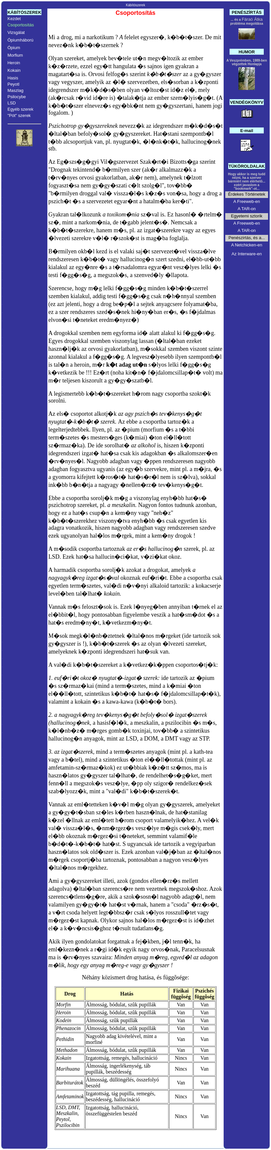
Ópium (14, 47)
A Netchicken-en (246, 244)
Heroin (14, 62)
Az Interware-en (247, 253)
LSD (12, 102)
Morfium (15, 55)
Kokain (14, 70)
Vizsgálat (16, 32)
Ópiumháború (21, 40)
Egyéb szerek (21, 109)
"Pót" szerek (19, 115)
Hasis (13, 77)
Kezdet (14, 18)
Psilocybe (17, 96)
